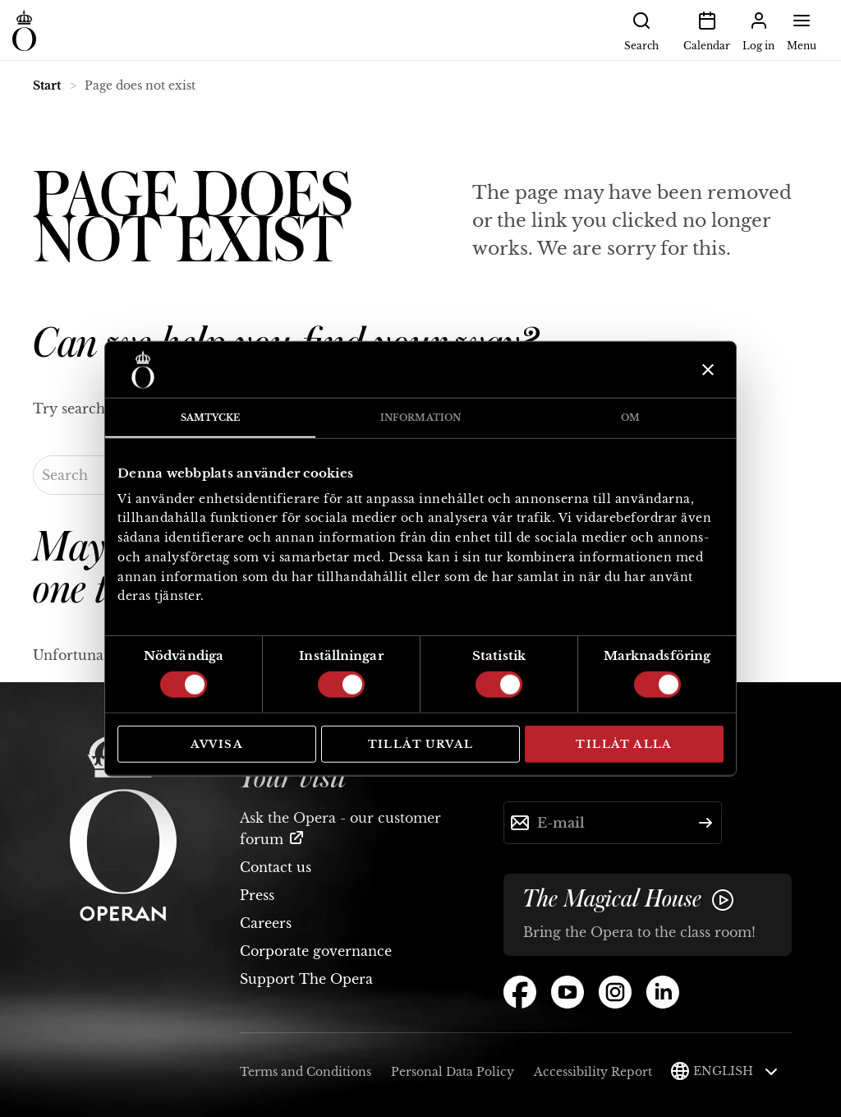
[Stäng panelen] (706, 370)
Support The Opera (306, 979)
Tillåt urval (421, 744)
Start (47, 85)
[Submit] (705, 822)
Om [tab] (630, 417)
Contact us (275, 867)
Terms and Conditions (305, 1071)
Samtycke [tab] (211, 417)
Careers (266, 923)
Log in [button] (758, 29)
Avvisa (217, 744)
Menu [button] (801, 29)
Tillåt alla (624, 744)
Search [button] (641, 29)
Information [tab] (420, 417)
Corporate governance (316, 951)
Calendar (706, 29)
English (735, 1071)
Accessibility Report (593, 1071)
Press (257, 895)
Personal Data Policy (452, 1071)
